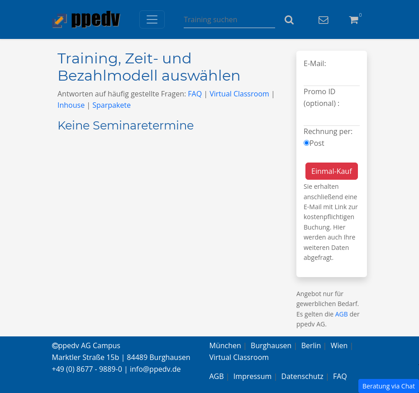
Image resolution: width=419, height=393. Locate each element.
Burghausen (271, 345)
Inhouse (71, 105)
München (225, 345)
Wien (339, 345)
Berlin (311, 345)
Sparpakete (111, 105)
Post (316, 143)
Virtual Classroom (239, 94)
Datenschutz (302, 376)
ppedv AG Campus (86, 345)
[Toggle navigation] (152, 19)
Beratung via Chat (388, 386)
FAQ (195, 94)
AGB (341, 314)
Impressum (252, 376)
